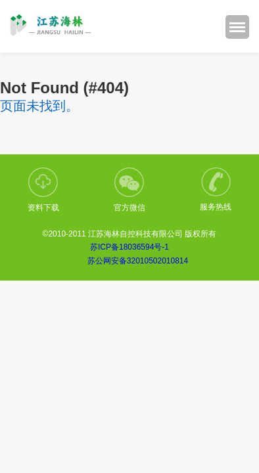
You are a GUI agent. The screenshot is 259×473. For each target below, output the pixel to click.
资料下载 (43, 190)
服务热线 (215, 190)
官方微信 (129, 190)
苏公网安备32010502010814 (137, 260)
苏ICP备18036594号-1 (129, 247)
